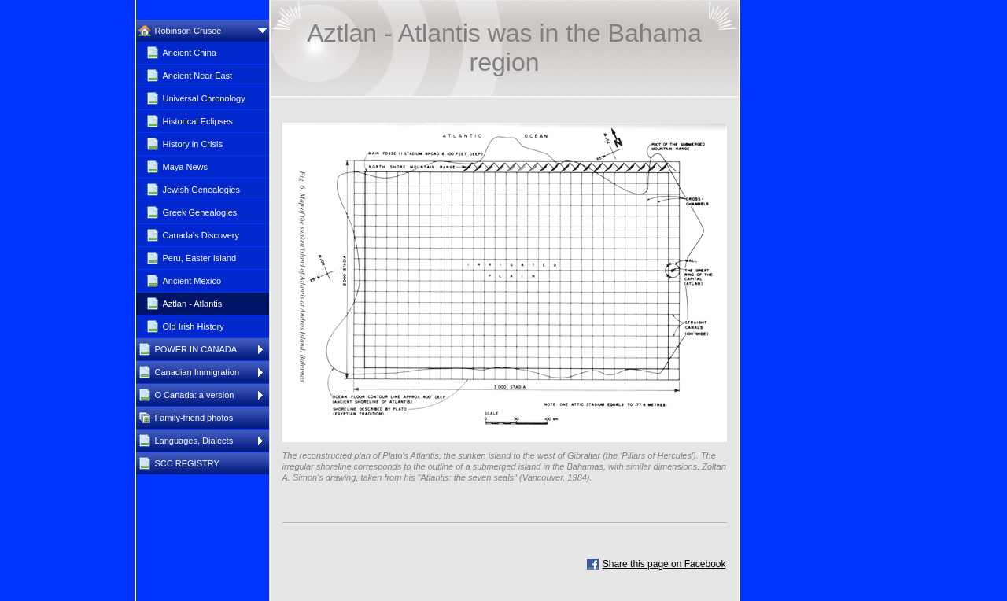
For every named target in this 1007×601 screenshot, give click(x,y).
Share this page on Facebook (664, 564)
